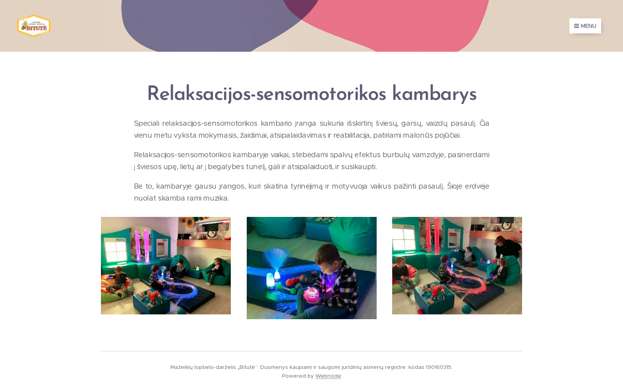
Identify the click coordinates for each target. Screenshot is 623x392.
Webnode (328, 375)
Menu (585, 25)
